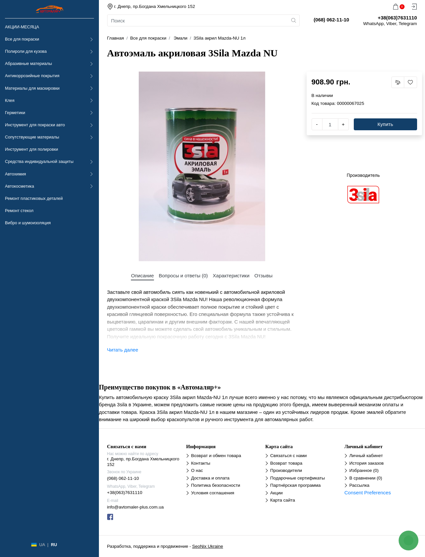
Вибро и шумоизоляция (28, 222)
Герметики (15, 112)
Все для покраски (22, 39)
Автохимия (15, 173)
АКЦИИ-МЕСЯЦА (22, 26)
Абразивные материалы (28, 63)
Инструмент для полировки (31, 149)
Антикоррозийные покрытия (32, 75)
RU (54, 544)
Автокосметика (19, 186)
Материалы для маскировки (32, 88)
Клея (10, 100)
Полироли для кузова (25, 51)
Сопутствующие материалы (32, 137)
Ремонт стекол (19, 210)
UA (42, 544)
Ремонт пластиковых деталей (34, 198)
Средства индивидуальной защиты (39, 161)
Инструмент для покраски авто (35, 124)
